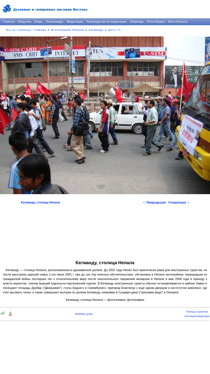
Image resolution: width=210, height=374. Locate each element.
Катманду (96, 29)
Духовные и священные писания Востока (50, 9)
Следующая (178, 202)
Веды (39, 21)
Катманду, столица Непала (40, 202)
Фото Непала (177, 21)
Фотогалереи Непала (67, 29)
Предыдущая (154, 202)
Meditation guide (84, 314)
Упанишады (54, 21)
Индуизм (24, 21)
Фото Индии (156, 21)
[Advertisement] (105, 231)
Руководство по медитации (106, 21)
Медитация (75, 21)
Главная (9, 21)
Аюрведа (137, 21)
